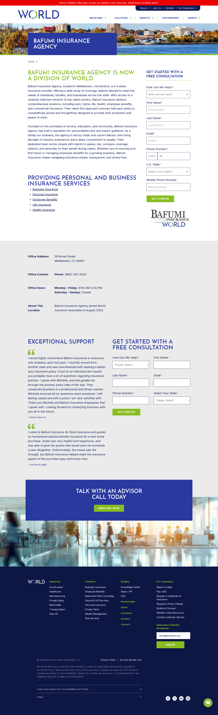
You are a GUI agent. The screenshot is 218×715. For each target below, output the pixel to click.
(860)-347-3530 (109, 508)
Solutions (121, 18)
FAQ (123, 596)
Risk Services (92, 618)
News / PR (126, 591)
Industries (96, 18)
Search (194, 18)
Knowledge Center (130, 587)
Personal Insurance (45, 194)
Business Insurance (95, 587)
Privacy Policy (108, 660)
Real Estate (55, 605)
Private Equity (56, 600)
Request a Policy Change (170, 603)
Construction (56, 587)
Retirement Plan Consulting (99, 596)
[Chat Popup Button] (208, 702)
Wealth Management (96, 613)
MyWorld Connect (166, 608)
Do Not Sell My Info (131, 660)
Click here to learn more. (143, 2)
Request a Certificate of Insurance (169, 598)
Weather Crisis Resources (170, 612)
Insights (145, 18)
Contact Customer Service (170, 617)
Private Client (92, 609)
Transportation (57, 609)
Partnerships (170, 18)
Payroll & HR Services (96, 600)
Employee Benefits (45, 199)
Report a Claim (164, 587)
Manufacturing (57, 596)
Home (31, 62)
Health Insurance (44, 209)
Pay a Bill (161, 591)
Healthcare (55, 591)
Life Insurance (42, 204)
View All (53, 613)
